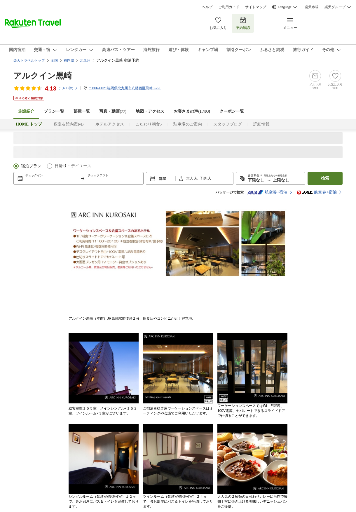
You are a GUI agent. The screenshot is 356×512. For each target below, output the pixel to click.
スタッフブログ (227, 124)
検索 (325, 178)
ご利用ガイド (228, 7)
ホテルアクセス (109, 124)
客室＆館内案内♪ (68, 124)
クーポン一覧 (231, 111)
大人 (190, 178)
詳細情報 (261, 124)
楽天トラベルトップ (29, 60)
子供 (203, 178)
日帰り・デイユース (73, 166)
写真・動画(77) (112, 111)
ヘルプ (207, 7)
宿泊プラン (31, 166)
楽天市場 (312, 7)
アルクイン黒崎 (42, 75)
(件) (68, 88)
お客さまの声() (192, 111)
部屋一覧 (82, 111)
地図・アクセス (150, 111)
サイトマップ (255, 7)
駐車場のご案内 (187, 124)
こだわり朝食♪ (148, 124)
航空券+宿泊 (267, 192)
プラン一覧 (54, 111)
